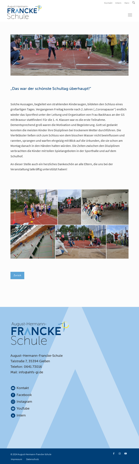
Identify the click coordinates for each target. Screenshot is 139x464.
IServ (126, 2)
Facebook (24, 395)
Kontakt (108, 2)
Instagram (24, 401)
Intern (118, 2)
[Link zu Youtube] (126, 454)
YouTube (23, 408)
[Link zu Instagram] (120, 454)
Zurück (17, 275)
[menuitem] (108, 3)
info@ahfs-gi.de (31, 372)
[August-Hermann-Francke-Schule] (57, 12)
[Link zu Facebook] (114, 454)
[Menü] (130, 15)
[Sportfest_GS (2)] (69, 207)
